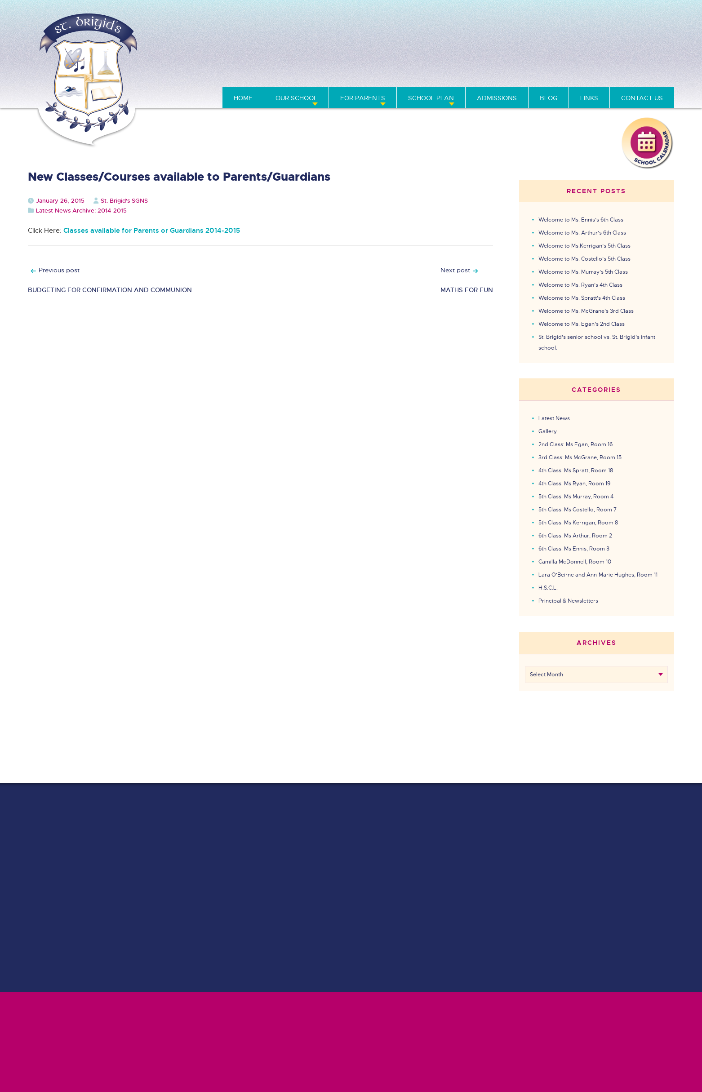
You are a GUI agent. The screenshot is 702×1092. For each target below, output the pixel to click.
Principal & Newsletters (568, 600)
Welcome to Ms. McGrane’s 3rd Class (586, 311)
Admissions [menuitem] (497, 98)
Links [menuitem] (589, 98)
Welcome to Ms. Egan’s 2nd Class (581, 324)
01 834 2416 (554, 60)
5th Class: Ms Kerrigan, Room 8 (578, 522)
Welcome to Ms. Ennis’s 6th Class (580, 219)
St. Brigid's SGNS (124, 200)
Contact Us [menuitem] (642, 98)
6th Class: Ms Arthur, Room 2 (575, 535)
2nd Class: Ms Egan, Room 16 (575, 444)
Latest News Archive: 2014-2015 (81, 210)
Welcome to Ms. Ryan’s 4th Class (580, 285)
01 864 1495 (504, 60)
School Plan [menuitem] (431, 98)
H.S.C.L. (548, 587)
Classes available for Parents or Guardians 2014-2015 (151, 230)
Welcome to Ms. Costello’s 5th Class (584, 258)
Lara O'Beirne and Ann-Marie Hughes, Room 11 (598, 574)
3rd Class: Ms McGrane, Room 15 (580, 457)
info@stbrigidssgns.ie (638, 60)
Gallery (547, 431)
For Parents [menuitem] (362, 98)
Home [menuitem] (243, 98)
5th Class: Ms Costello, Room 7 (577, 509)
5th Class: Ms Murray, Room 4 (575, 496)
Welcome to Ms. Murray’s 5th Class (583, 271)
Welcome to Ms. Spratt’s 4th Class (581, 298)
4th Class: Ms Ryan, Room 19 (574, 483)
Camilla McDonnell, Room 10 (574, 561)
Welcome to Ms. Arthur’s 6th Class (582, 232)
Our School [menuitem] (296, 98)
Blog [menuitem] (548, 98)
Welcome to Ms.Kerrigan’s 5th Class (584, 245)
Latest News (554, 418)
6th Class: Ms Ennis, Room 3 (573, 548)
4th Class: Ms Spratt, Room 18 (575, 470)
